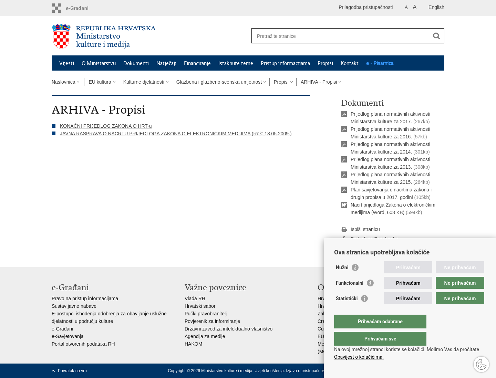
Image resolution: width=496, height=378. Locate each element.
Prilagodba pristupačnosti (366, 7)
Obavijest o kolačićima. (359, 357)
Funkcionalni (349, 297)
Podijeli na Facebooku (369, 239)
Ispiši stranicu (360, 230)
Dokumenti (136, 63)
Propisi (325, 63)
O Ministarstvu (99, 63)
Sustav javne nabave (74, 306)
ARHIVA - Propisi (319, 82)
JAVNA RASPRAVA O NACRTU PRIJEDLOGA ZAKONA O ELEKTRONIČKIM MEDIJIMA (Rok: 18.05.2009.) (176, 133)
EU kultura (100, 82)
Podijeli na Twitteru (366, 249)
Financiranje (197, 63)
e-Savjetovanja (68, 336)
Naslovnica (63, 82)
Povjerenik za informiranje (212, 321)
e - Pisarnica (379, 63)
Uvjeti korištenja (269, 370)
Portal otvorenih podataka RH (83, 344)
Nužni (342, 281)
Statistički (347, 312)
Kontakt (350, 63)
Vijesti (66, 63)
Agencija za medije (205, 336)
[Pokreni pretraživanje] (436, 35)
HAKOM (193, 344)
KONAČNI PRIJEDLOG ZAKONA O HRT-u (106, 126)
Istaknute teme (235, 63)
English (436, 7)
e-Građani (62, 329)
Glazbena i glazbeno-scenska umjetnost (219, 82)
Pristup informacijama (285, 63)
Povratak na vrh (72, 370)
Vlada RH (195, 298)
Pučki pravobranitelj (206, 313)
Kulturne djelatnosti (143, 82)
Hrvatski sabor (200, 306)
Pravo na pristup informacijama (85, 298)
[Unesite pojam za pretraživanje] (340, 36)
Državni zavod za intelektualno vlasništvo (228, 329)
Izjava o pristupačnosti (306, 370)
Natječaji (166, 63)
